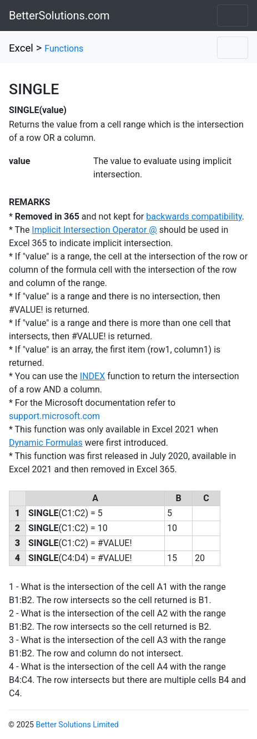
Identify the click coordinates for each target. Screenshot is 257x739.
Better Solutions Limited (77, 724)
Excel (21, 48)
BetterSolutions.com (59, 15)
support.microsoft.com (54, 416)
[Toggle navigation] (232, 15)
